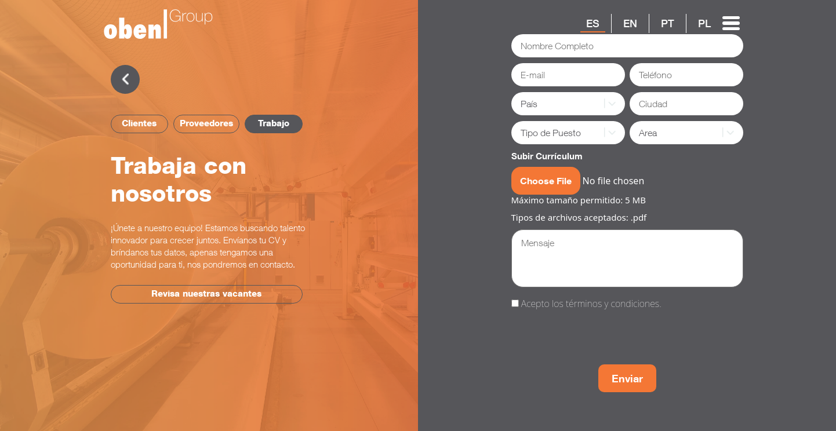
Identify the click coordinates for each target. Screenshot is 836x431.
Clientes (139, 123)
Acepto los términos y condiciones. (591, 303)
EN (630, 23)
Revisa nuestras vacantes (206, 293)
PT (667, 23)
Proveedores (206, 123)
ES (592, 23)
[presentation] (599, 338)
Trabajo (273, 123)
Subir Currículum (547, 156)
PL (704, 23)
